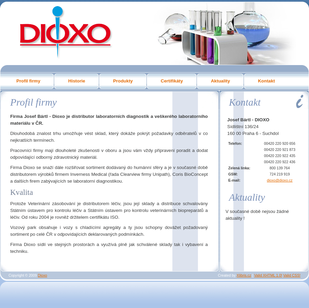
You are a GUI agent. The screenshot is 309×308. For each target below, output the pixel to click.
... (53, 275)
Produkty (123, 80)
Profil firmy (28, 80)
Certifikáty (172, 80)
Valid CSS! (291, 275)
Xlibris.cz (244, 275)
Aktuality (220, 80)
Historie (76, 80)
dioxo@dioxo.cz (279, 180)
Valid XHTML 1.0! (268, 275)
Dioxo (65, 31)
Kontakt (266, 80)
